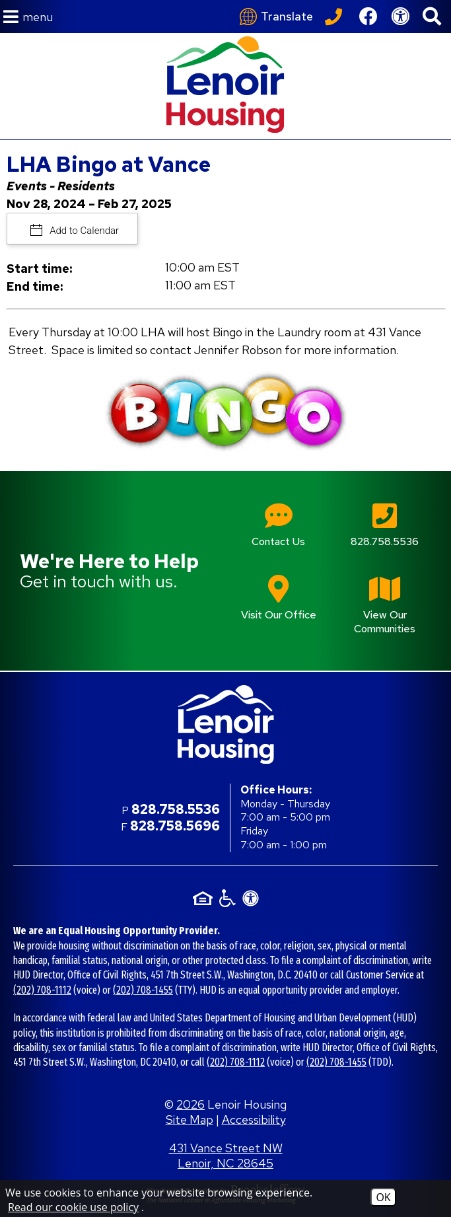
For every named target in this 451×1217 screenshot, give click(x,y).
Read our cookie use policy (73, 1207)
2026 (190, 1104)
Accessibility (254, 1119)
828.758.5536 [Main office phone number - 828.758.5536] (175, 809)
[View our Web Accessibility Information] (400, 16)
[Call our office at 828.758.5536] (335, 16)
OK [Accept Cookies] (383, 1197)
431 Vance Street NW (226, 1155)
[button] (28, 17)
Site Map (189, 1119)
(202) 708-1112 (42, 990)
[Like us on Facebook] (368, 16)
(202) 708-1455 (143, 990)
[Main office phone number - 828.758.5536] (384, 534)
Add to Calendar (84, 231)
